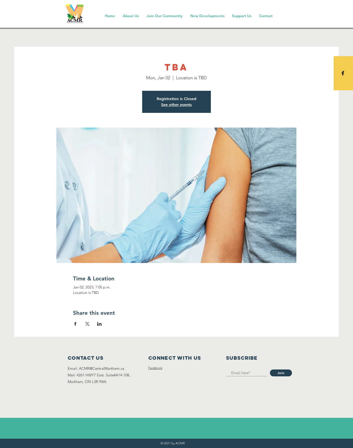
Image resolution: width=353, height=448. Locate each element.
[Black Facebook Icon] (343, 73)
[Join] (281, 372)
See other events (176, 104)
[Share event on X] (87, 324)
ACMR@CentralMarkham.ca (101, 368)
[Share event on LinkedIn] (99, 324)
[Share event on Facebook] (75, 324)
